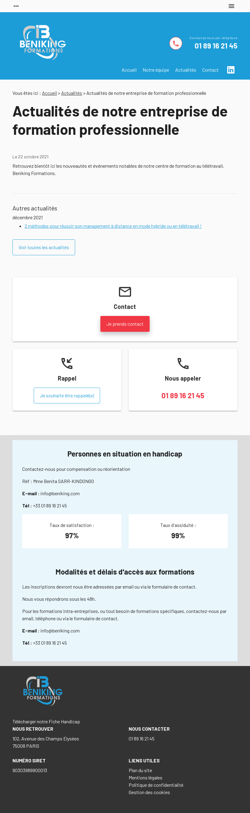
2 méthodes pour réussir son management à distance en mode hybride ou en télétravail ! (113, 226)
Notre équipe (156, 70)
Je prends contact (125, 324)
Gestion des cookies (149, 792)
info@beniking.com (60, 493)
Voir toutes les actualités (44, 247)
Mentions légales (145, 777)
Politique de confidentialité (156, 785)
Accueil (129, 70)
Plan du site (140, 770)
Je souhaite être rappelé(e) (67, 395)
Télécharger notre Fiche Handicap (46, 721)
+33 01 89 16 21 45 (50, 505)
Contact (210, 70)
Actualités (185, 70)
